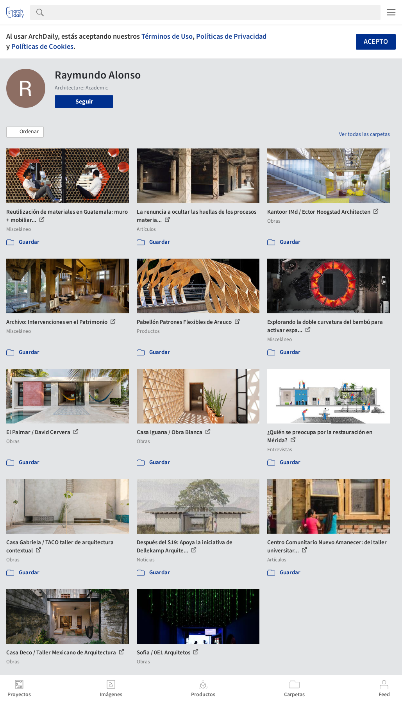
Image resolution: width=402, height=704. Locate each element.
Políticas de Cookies (42, 46)
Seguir (84, 101)
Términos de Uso (167, 36)
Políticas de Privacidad (231, 36)
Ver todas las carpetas (364, 134)
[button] (25, 132)
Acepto (376, 41)
